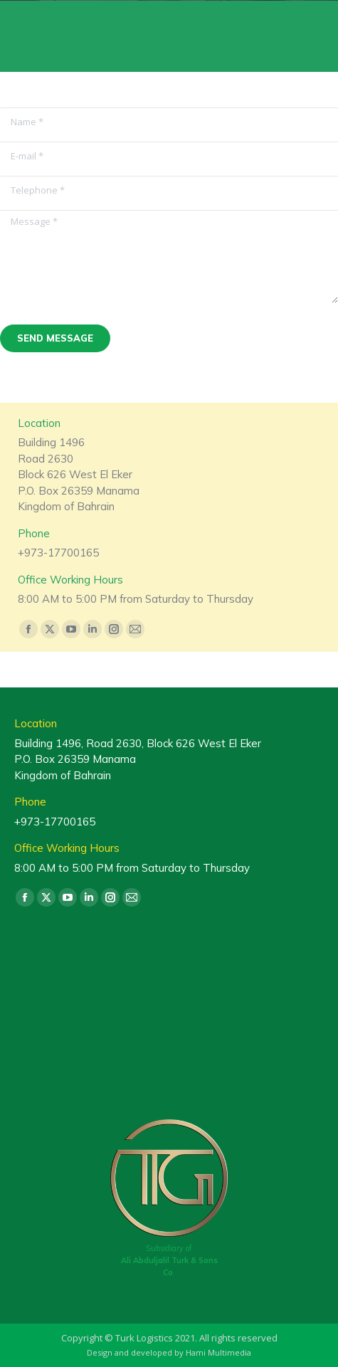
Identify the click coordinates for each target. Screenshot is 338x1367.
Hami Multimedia (218, 1352)
